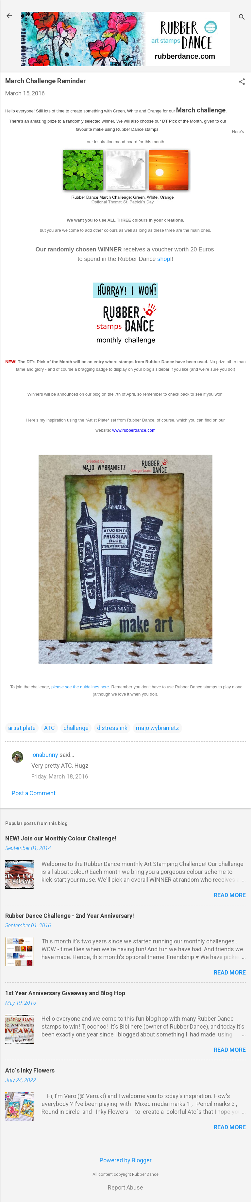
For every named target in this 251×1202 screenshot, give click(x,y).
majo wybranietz (157, 727)
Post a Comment (34, 793)
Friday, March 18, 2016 (59, 776)
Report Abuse (125, 1187)
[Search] (242, 18)
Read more (230, 895)
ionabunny (44, 754)
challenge (76, 727)
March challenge (201, 110)
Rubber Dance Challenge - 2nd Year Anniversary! (69, 915)
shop (164, 259)
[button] (242, 82)
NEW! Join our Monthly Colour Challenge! (60, 838)
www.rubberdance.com (134, 430)
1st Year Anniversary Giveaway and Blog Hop (65, 993)
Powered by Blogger (126, 1160)
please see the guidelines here (80, 686)
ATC (49, 727)
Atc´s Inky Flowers (30, 1070)
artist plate (22, 727)
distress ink (112, 727)
